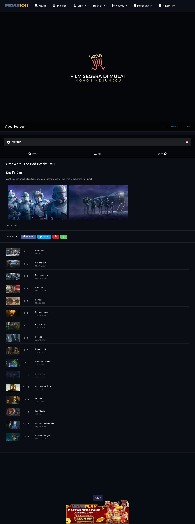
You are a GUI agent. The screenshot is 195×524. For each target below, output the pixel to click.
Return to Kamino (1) (44, 423)
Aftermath (39, 250)
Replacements (41, 275)
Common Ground (42, 361)
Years (97, 5)
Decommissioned (43, 312)
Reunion (38, 337)
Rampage (39, 300)
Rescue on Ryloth (43, 386)
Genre (77, 5)
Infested (38, 398)
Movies (40, 5)
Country (118, 5)
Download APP (142, 5)
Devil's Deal (40, 374)
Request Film (166, 5)
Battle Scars (40, 324)
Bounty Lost (40, 349)
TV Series (59, 5)
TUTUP (98, 498)
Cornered (39, 287)
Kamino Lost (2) (42, 435)
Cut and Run (40, 262)
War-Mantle (40, 411)
